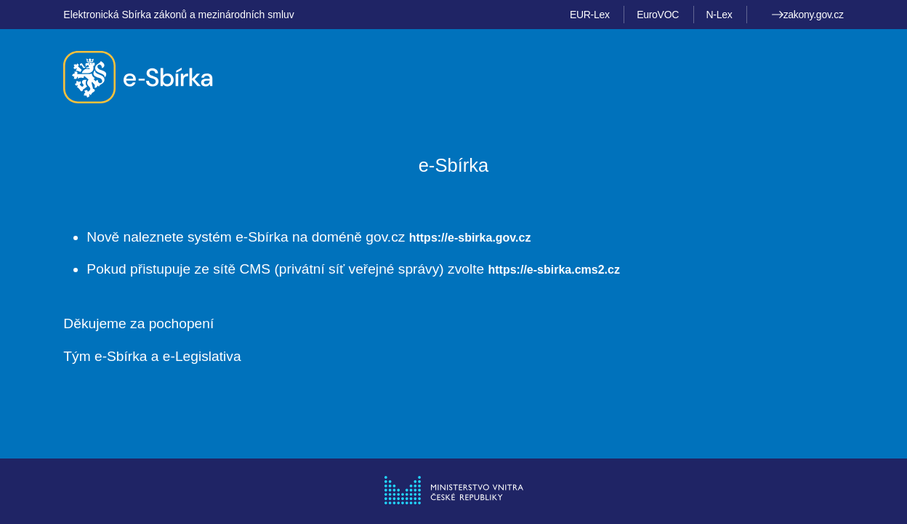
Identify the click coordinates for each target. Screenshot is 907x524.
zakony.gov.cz (808, 14)
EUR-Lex (590, 14)
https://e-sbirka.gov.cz (470, 237)
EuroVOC (658, 14)
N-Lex (719, 14)
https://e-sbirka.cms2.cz (554, 269)
